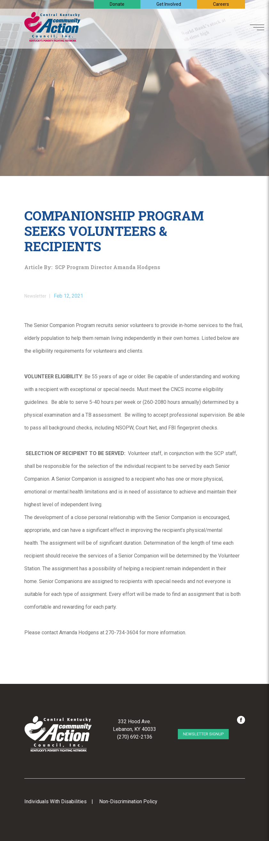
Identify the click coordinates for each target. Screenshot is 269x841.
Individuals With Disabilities (55, 801)
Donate (117, 4)
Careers (221, 4)
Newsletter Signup (203, 734)
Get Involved (168, 4)
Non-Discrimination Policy (128, 801)
